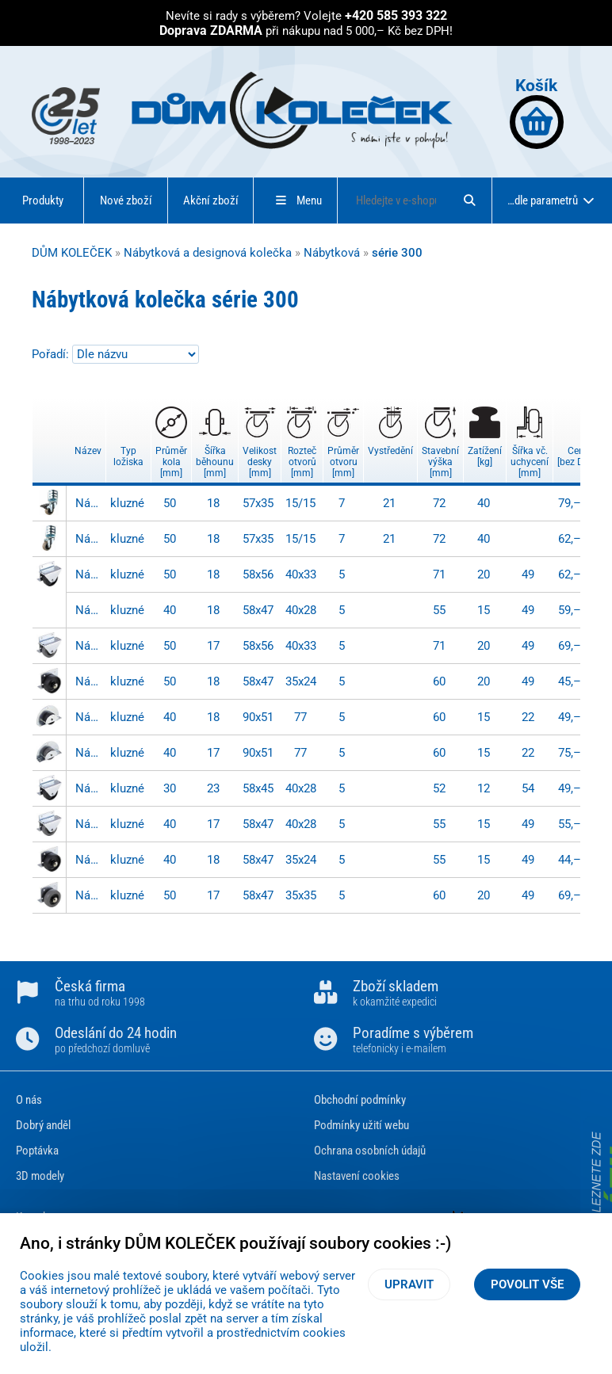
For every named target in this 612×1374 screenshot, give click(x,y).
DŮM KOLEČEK (72, 253)
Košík (537, 112)
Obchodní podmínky (360, 1100)
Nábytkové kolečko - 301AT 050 (88, 681)
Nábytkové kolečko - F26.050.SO (88, 539)
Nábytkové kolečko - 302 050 (88, 646)
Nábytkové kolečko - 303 (88, 753)
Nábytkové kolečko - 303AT (88, 717)
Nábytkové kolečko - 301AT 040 (88, 860)
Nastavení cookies (357, 1176)
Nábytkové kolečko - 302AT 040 (88, 610)
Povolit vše (527, 1284)
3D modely (40, 1176)
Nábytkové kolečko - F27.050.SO (88, 503)
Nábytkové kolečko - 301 (88, 895)
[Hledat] (469, 200)
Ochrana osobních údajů (370, 1150)
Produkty (42, 200)
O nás (29, 1100)
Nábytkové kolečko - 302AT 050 (88, 574)
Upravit (409, 1284)
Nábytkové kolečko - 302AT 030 (88, 788)
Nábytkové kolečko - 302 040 (88, 824)
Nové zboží (126, 200)
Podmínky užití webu (361, 1125)
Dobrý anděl (43, 1125)
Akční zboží (211, 200)
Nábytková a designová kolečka (208, 253)
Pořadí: (52, 354)
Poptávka (37, 1150)
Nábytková (332, 253)
